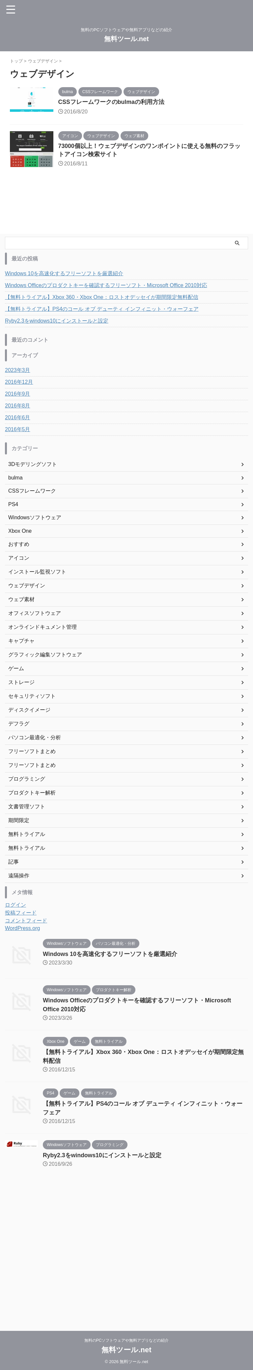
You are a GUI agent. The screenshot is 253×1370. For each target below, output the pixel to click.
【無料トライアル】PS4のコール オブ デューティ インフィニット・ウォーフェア (102, 311)
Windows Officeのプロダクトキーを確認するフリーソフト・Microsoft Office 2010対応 (106, 288)
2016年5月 (17, 432)
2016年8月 (17, 408)
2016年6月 (17, 420)
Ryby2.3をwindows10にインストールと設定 (56, 323)
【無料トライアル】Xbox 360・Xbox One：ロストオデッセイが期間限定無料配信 (101, 300)
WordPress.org (22, 931)
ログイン (15, 907)
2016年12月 (19, 384)
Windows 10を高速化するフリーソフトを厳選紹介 (64, 276)
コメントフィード (26, 923)
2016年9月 (17, 396)
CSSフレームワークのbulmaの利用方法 (117, 102)
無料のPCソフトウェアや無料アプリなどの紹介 (126, 1339)
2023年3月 (17, 373)
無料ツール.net (126, 38)
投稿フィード (21, 915)
